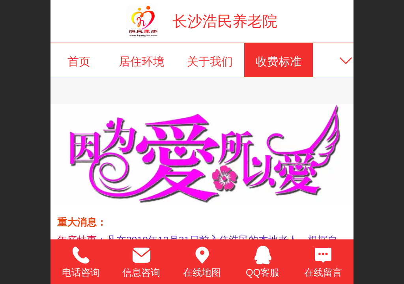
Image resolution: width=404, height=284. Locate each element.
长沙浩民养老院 (224, 21)
